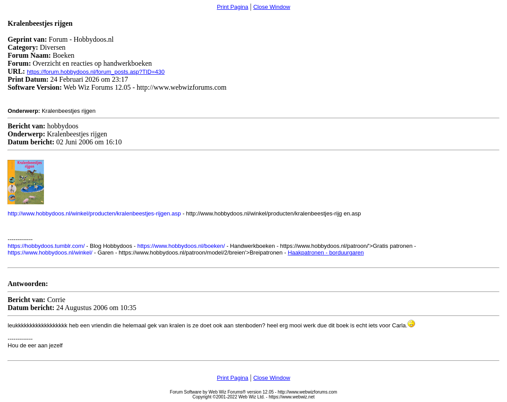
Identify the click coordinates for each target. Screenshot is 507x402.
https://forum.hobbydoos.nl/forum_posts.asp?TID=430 (95, 71)
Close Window (271, 7)
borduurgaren (346, 252)
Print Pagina (232, 7)
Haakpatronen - (308, 252)
